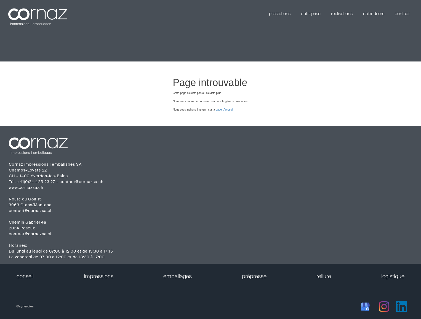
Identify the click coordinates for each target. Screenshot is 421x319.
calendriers (373, 14)
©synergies (25, 306)
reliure (323, 276)
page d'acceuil (224, 109)
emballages (177, 276)
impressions (98, 276)
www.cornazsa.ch (26, 187)
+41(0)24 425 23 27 (36, 181)
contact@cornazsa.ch (81, 181)
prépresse (254, 276)
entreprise (311, 14)
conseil (25, 276)
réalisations (342, 14)
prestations (280, 14)
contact (402, 14)
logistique (392, 276)
